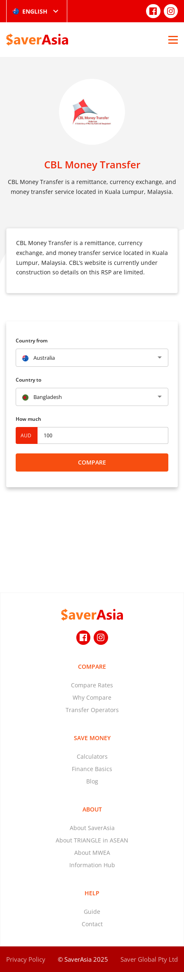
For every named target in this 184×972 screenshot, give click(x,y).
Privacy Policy (25, 959)
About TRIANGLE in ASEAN (92, 840)
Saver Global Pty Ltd (149, 959)
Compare (92, 462)
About (92, 809)
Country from (31, 340)
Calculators (92, 756)
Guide (92, 911)
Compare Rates (92, 685)
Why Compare (92, 697)
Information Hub (92, 865)
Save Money (92, 738)
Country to (28, 379)
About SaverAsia (92, 828)
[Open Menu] (173, 39)
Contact (92, 924)
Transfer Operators (92, 710)
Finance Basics (92, 769)
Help (92, 893)
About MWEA (92, 852)
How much (28, 418)
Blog (92, 781)
